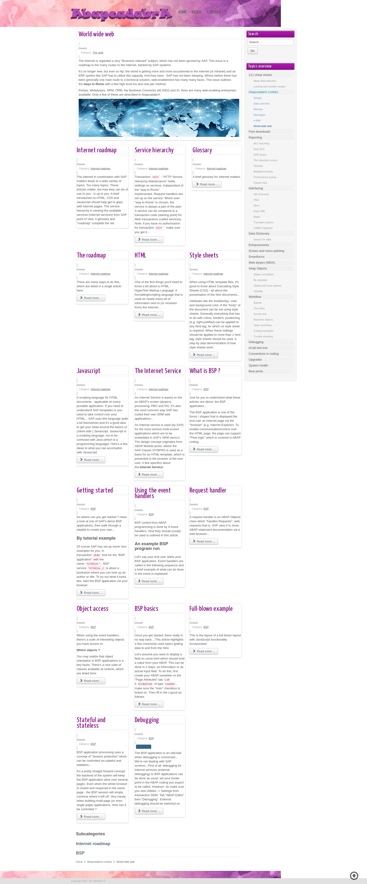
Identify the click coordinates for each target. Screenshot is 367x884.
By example (260, 280)
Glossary (202, 150)
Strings (258, 98)
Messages (259, 114)
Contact (214, 12)
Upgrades (255, 359)
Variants (258, 165)
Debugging (147, 720)
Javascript (89, 371)
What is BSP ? (205, 371)
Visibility (258, 291)
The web (97, 52)
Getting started (95, 490)
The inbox (259, 308)
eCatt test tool (258, 348)
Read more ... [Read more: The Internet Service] (149, 474)
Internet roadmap (97, 150)
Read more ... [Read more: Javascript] (91, 460)
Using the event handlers (153, 493)
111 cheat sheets (260, 75)
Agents (258, 302)
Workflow (255, 296)
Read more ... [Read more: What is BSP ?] (204, 449)
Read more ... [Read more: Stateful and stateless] (91, 816)
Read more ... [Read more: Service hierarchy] (149, 239)
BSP (206, 389)
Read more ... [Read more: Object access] (91, 681)
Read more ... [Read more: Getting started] (91, 592)
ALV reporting (261, 143)
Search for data (262, 239)
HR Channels (261, 194)
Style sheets (204, 255)
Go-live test (260, 314)
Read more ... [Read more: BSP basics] (149, 704)
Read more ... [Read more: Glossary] (207, 184)
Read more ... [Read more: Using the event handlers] (149, 581)
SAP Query (260, 154)
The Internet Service (158, 371)
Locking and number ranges (270, 86)
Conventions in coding (264, 353)
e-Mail (257, 120)
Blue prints (256, 371)
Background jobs (263, 171)
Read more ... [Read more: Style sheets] (204, 355)
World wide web (96, 34)
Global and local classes (268, 285)
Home (182, 12)
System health (258, 365)
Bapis (257, 216)
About (197, 12)
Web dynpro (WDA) (262, 262)
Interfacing (256, 188)
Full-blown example (211, 609)
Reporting (255, 137)
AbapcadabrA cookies (100, 861)
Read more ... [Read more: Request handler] (204, 541)
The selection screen (266, 160)
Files (256, 199)
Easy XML (259, 211)
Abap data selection (265, 80)
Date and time (262, 103)
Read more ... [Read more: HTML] (149, 315)
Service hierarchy (154, 150)
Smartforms (256, 256)
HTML (140, 255)
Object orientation (264, 274)
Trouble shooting (263, 336)
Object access (93, 609)
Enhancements (259, 245)
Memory (258, 109)
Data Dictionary (259, 233)
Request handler (208, 490)
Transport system (264, 222)
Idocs (257, 205)
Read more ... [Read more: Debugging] (149, 811)
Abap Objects (258, 268)
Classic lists (260, 182)
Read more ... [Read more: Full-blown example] (204, 651)
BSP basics (146, 609)
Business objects (263, 319)
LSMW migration (263, 228)
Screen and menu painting (266, 251)
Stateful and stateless (91, 723)
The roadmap (91, 255)
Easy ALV (259, 149)
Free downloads (260, 131)
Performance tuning (265, 177)
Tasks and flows (263, 325)
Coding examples (264, 330)
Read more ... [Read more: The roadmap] (91, 298)
